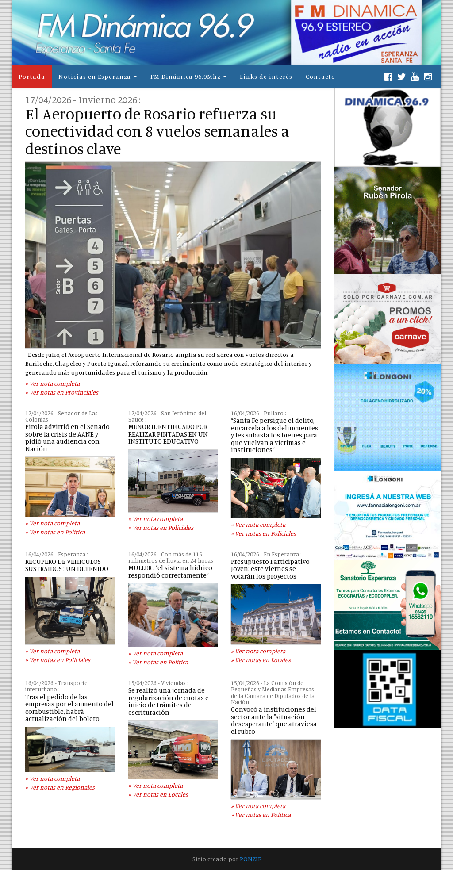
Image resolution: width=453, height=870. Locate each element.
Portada (32, 76)
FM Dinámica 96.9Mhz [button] (185, 76)
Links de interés (266, 76)
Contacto (320, 76)
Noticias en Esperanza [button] (94, 76)
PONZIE (250, 858)
